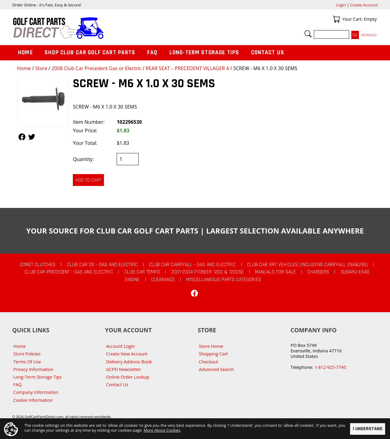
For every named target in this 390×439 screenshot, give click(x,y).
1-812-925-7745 (330, 367)
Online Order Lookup (127, 377)
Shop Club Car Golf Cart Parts (89, 52)
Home (24, 68)
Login (341, 5)
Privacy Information (33, 369)
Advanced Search (216, 369)
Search (308, 34)
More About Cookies (162, 430)
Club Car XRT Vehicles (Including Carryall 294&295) (307, 264)
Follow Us (22, 137)
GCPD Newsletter (123, 369)
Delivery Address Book (129, 362)
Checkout (208, 362)
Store (41, 68)
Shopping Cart (213, 354)
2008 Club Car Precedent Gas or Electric (96, 68)
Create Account (364, 5)
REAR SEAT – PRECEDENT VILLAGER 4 (187, 68)
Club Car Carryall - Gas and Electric (192, 264)
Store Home (211, 346)
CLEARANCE (163, 279)
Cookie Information (33, 400)
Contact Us (268, 52)
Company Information (35, 392)
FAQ (152, 52)
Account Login (120, 346)
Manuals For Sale (275, 272)
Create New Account (126, 354)
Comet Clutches (37, 264)
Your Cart (336, 19)
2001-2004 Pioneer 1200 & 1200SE (207, 272)
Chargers (318, 272)
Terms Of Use (27, 362)
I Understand (367, 429)
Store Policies (27, 354)
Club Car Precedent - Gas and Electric (69, 272)
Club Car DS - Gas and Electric (102, 264)
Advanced (369, 35)
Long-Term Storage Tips (204, 52)
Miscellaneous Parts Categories (223, 279)
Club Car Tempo (142, 272)
